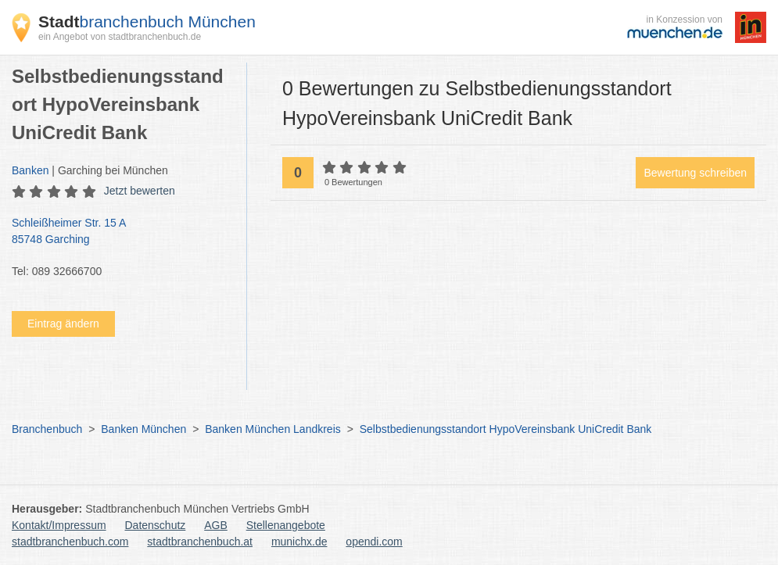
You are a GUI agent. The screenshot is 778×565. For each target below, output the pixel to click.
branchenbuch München (147, 21)
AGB (216, 525)
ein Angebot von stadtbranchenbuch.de (119, 36)
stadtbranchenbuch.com (70, 541)
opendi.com (374, 541)
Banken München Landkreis (273, 429)
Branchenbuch (47, 429)
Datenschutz (155, 525)
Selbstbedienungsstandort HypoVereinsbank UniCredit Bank (506, 429)
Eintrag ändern (63, 323)
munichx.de (299, 541)
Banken (30, 170)
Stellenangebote (285, 525)
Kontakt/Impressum (59, 525)
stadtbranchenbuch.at (200, 541)
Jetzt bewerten (139, 190)
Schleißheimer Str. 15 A (121, 232)
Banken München (143, 429)
